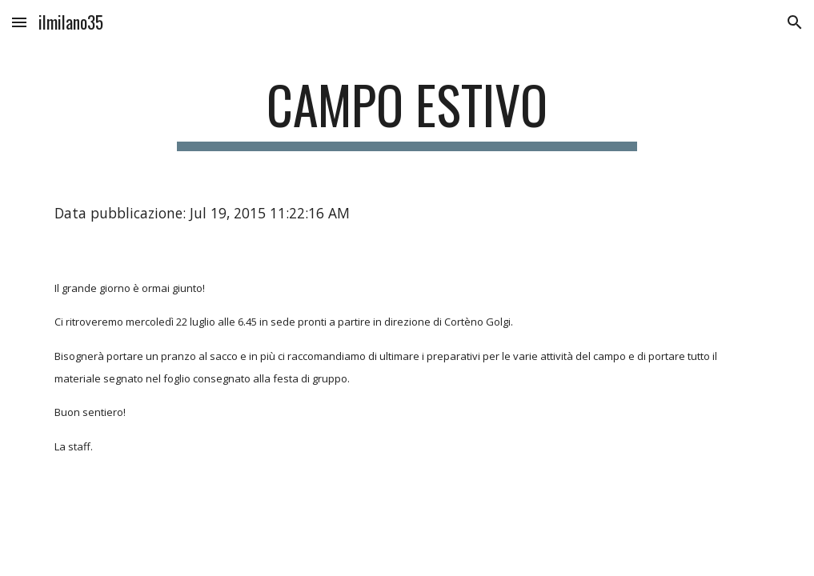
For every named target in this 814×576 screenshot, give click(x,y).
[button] (19, 22)
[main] (407, 112)
